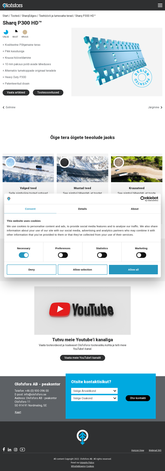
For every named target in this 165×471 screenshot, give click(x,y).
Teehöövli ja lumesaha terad (56, 15)
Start (5, 15)
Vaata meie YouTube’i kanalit (82, 357)
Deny (31, 269)
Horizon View (137, 450)
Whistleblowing (78, 466)
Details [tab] (82, 208)
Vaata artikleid (16, 92)
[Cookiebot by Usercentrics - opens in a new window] (143, 198)
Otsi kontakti (138, 398)
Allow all (133, 269)
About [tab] (135, 208)
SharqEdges (29, 15)
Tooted (15, 15)
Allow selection (82, 269)
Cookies (90, 466)
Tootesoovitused (48, 92)
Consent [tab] (30, 208)
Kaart (18, 412)
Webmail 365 (155, 450)
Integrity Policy (87, 462)
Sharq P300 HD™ (85, 15)
